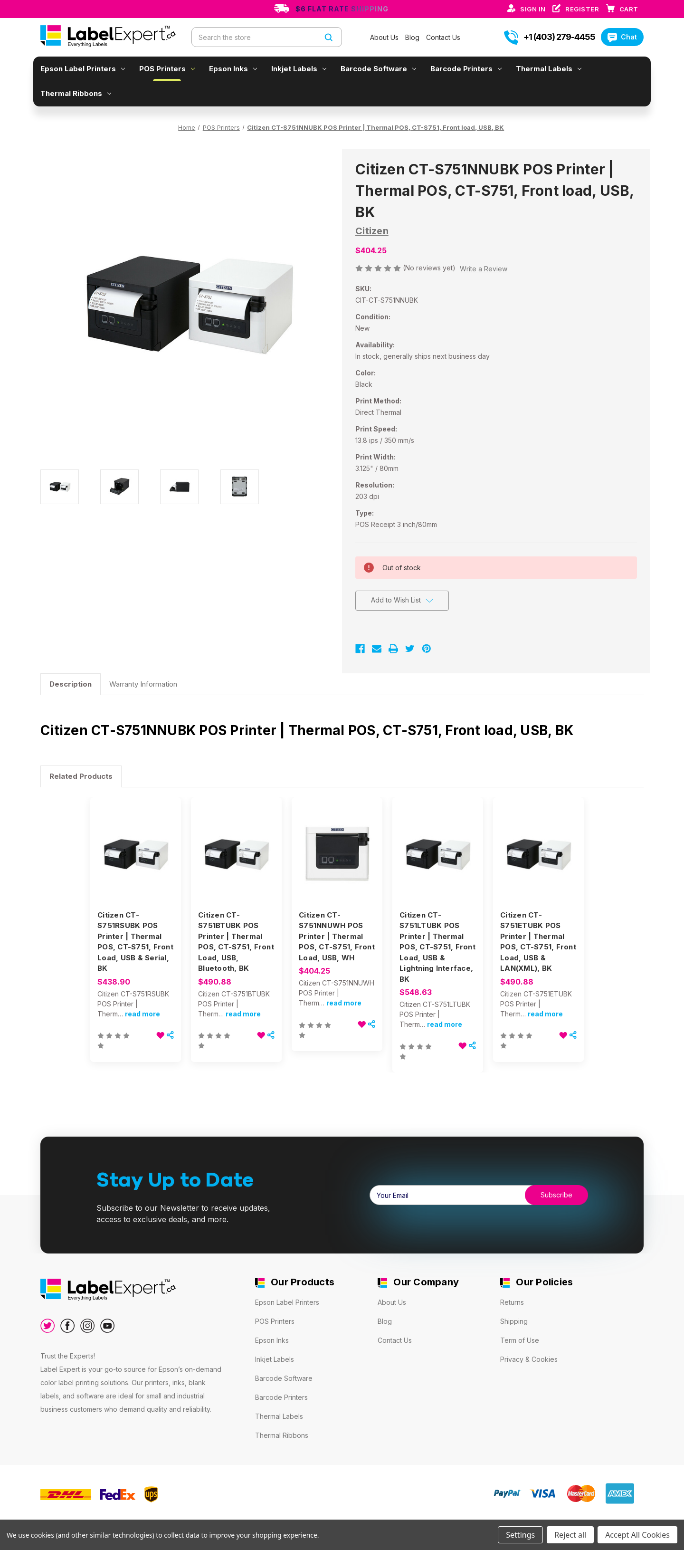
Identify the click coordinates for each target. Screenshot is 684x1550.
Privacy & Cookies (529, 1359)
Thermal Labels (548, 68)
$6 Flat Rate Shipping (342, 9)
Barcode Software (378, 68)
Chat (622, 37)
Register (583, 9)
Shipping (514, 1321)
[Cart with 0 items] (628, 9)
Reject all (570, 1535)
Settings (520, 1535)
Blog (413, 37)
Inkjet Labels (298, 68)
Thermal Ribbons (75, 93)
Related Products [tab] (81, 776)
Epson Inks (233, 68)
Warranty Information (143, 684)
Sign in (533, 9)
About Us (385, 37)
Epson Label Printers (82, 68)
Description (70, 684)
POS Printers (167, 68)
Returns (512, 1302)
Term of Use (519, 1340)
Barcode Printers (466, 68)
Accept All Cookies (637, 1535)
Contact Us (443, 37)
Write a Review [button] (483, 269)
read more (142, 1014)
